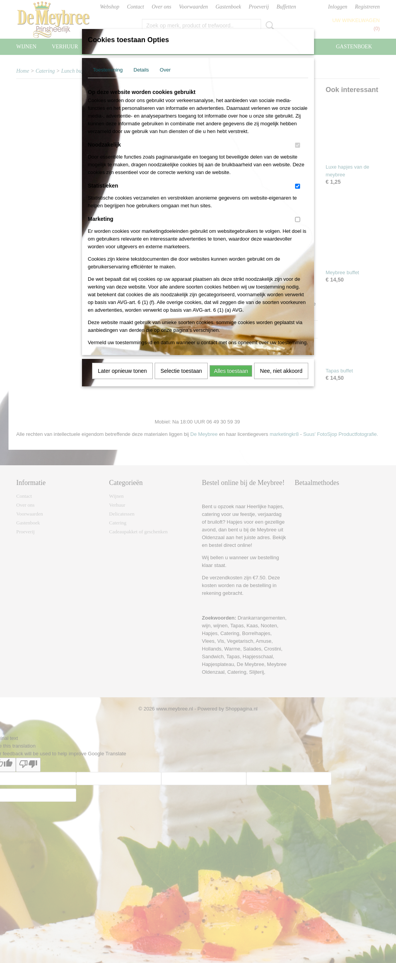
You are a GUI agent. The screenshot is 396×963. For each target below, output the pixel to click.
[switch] (297, 145)
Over (165, 70)
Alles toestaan (231, 371)
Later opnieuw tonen (122, 371)
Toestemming (108, 70)
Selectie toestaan (181, 371)
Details (141, 70)
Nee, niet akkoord (281, 371)
